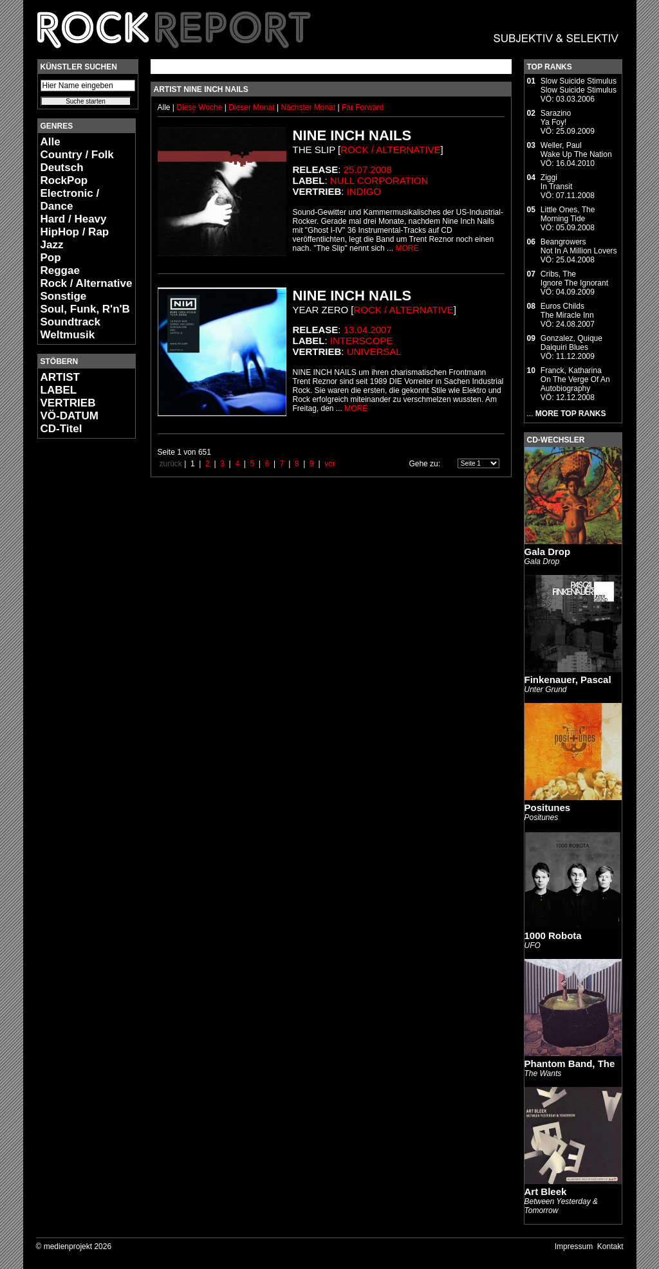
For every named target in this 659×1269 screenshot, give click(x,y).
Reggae (60, 270)
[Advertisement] (76, 641)
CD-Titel (61, 429)
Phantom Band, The (569, 1063)
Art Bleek (545, 1191)
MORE (406, 248)
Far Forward (363, 107)
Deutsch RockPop (64, 174)
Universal (374, 351)
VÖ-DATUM (69, 416)
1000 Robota (553, 935)
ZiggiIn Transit (556, 182)
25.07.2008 (368, 169)
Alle (50, 142)
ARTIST (60, 377)
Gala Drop (547, 551)
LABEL (59, 390)
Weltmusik (68, 335)
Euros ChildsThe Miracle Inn (567, 311)
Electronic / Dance (70, 199)
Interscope (361, 340)
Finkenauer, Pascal (567, 679)
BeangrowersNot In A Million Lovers (579, 246)
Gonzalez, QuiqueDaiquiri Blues (571, 343)
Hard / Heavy (74, 219)
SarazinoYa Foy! (556, 118)
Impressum (574, 1246)
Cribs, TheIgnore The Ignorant (574, 278)
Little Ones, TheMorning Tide (568, 214)
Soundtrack (71, 322)
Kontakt (610, 1246)
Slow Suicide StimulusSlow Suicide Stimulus (579, 86)
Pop (51, 257)
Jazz (52, 245)
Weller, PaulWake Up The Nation (576, 150)
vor (329, 463)
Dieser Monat (252, 107)
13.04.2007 (368, 329)
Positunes (547, 807)
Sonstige (64, 296)
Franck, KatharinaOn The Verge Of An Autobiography (575, 379)
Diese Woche (200, 107)
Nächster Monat (308, 107)
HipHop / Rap (75, 232)
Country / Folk (77, 155)
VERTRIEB (68, 403)
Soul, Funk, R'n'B (85, 309)
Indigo (364, 191)
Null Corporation (379, 180)
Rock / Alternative (87, 283)
